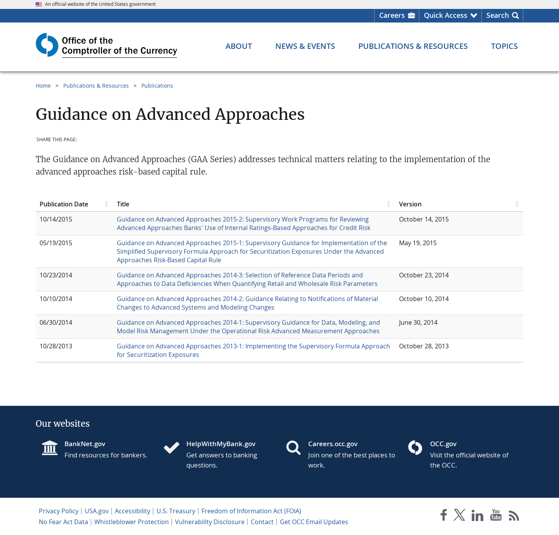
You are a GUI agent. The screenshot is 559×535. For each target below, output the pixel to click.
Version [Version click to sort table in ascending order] (410, 204)
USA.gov (97, 511)
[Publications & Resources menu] (413, 46)
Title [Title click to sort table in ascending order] (123, 204)
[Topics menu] (504, 46)
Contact (262, 522)
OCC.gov (443, 443)
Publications (157, 85)
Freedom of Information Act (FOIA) (251, 511)
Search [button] (497, 15)
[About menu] (239, 46)
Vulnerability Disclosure (210, 522)
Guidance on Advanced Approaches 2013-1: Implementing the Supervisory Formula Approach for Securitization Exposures (253, 350)
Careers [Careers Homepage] (392, 15)
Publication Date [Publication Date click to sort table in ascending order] (64, 204)
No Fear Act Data (63, 522)
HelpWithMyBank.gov (220, 443)
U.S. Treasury (175, 511)
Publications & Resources (96, 85)
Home (43, 85)
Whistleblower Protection (131, 522)
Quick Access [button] (445, 15)
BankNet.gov (84, 443)
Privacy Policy (58, 511)
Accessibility (132, 511)
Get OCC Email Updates (314, 522)
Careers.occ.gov (333, 443)
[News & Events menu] (305, 46)
